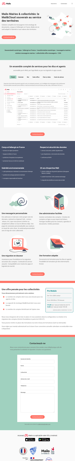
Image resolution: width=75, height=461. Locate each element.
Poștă (13, 77)
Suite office (36, 77)
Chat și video (47, 77)
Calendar (21, 77)
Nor (28, 77)
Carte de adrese (59, 77)
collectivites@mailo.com (44, 424)
